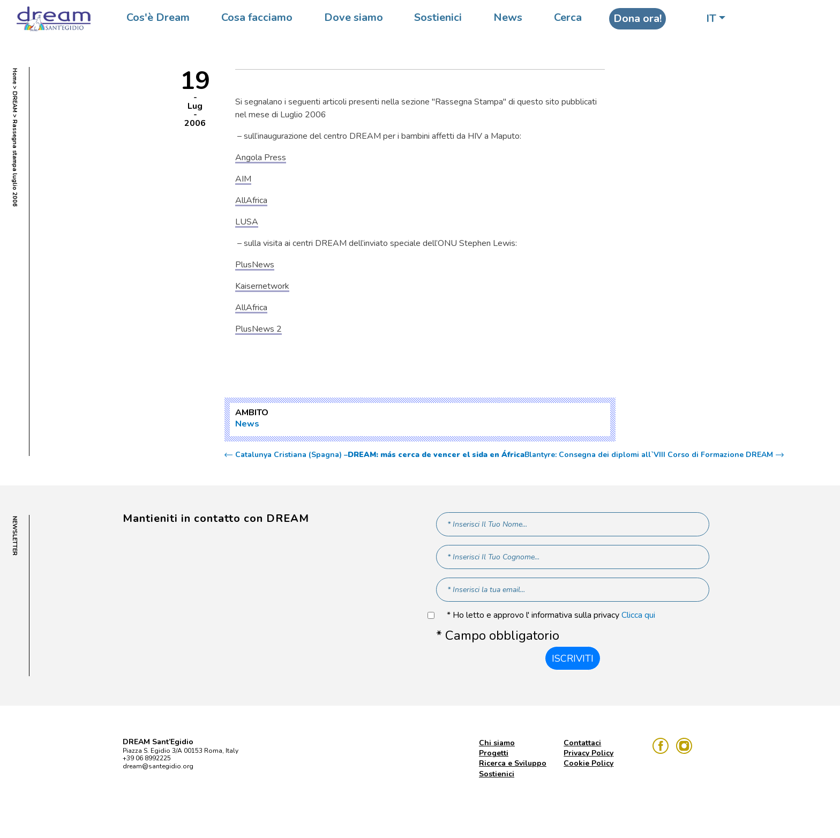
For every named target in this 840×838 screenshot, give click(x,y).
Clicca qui (638, 615)
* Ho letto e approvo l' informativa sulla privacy (551, 615)
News (507, 17)
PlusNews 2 (258, 329)
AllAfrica (251, 200)
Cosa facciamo (256, 17)
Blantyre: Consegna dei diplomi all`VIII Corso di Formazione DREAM (648, 455)
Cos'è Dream (158, 17)
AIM (243, 179)
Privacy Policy (588, 753)
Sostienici (438, 17)
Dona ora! (637, 18)
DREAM (15, 102)
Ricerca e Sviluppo (512, 763)
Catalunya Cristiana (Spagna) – (379, 455)
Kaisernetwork (262, 286)
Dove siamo (353, 17)
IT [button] (711, 18)
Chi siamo (497, 743)
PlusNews (254, 265)
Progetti (493, 753)
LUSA (246, 222)
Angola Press (260, 157)
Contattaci (582, 743)
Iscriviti (573, 658)
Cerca (568, 17)
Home (15, 76)
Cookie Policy (588, 763)
